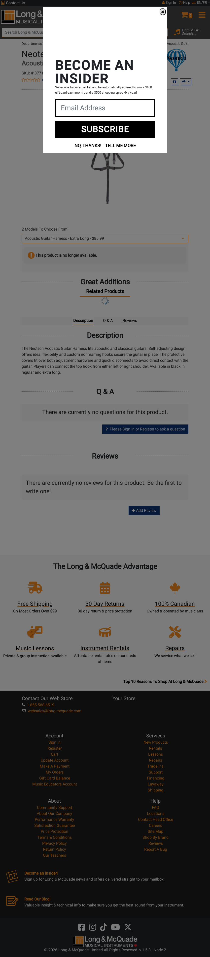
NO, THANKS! (87, 145)
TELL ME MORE (120, 145)
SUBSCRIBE (105, 129)
